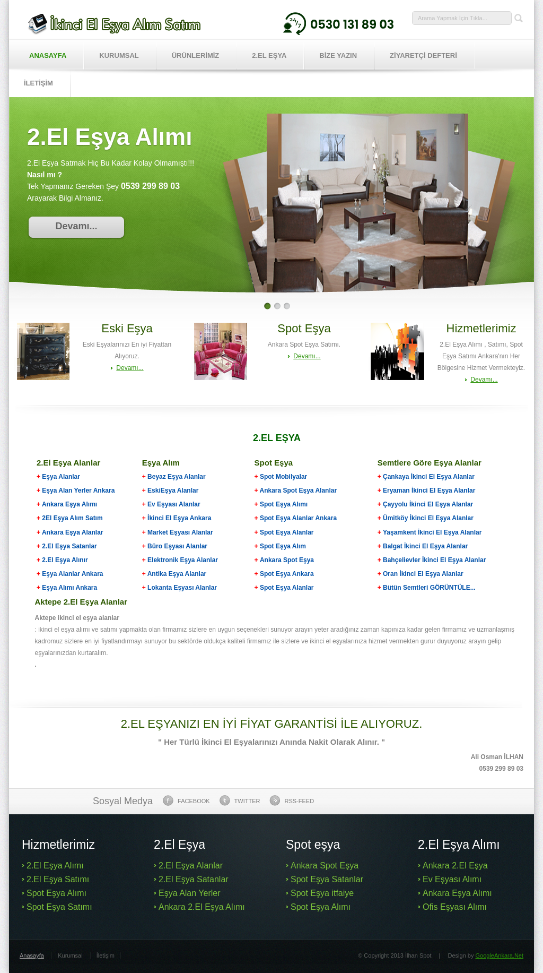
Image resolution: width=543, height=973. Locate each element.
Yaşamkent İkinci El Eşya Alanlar (432, 532)
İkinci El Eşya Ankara (179, 518)
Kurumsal (118, 55)
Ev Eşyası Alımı (452, 879)
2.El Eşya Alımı (55, 865)
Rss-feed (291, 800)
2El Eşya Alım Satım (71, 518)
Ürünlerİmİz (196, 55)
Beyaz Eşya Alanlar (176, 476)
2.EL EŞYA (269, 55)
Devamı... (76, 226)
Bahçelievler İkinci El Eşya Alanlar (434, 560)
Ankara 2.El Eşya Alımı (202, 906)
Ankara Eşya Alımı (69, 504)
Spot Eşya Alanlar (287, 532)
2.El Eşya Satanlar (69, 546)
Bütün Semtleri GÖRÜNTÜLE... (429, 587)
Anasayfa (47, 55)
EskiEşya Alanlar (172, 490)
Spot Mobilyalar (283, 476)
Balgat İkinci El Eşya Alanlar (425, 546)
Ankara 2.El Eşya (455, 865)
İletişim (106, 955)
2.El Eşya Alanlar (191, 865)
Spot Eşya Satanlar (327, 879)
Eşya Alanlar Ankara (72, 574)
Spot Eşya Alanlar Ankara (298, 518)
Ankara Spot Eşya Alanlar (298, 490)
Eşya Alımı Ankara (68, 587)
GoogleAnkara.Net (500, 955)
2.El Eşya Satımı (58, 879)
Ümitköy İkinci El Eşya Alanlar (428, 518)
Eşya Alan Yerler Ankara (78, 490)
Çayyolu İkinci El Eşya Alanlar (428, 504)
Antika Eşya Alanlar (177, 574)
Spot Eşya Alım (283, 546)
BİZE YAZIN (338, 55)
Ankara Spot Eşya (287, 560)
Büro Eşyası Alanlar (177, 546)
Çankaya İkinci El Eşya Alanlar (429, 476)
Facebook (186, 800)
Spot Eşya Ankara (287, 574)
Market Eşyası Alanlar (180, 532)
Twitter (240, 800)
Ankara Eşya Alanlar (72, 532)
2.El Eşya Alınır (64, 560)
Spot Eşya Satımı (59, 906)
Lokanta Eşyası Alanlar (182, 587)
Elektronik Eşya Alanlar (182, 560)
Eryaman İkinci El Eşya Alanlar (429, 490)
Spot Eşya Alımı (284, 504)
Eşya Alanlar (58, 476)
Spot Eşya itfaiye (322, 893)
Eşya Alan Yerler (190, 893)
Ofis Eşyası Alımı (455, 906)
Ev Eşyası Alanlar (173, 504)
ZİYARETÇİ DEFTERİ (423, 55)
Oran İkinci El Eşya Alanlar (423, 574)
